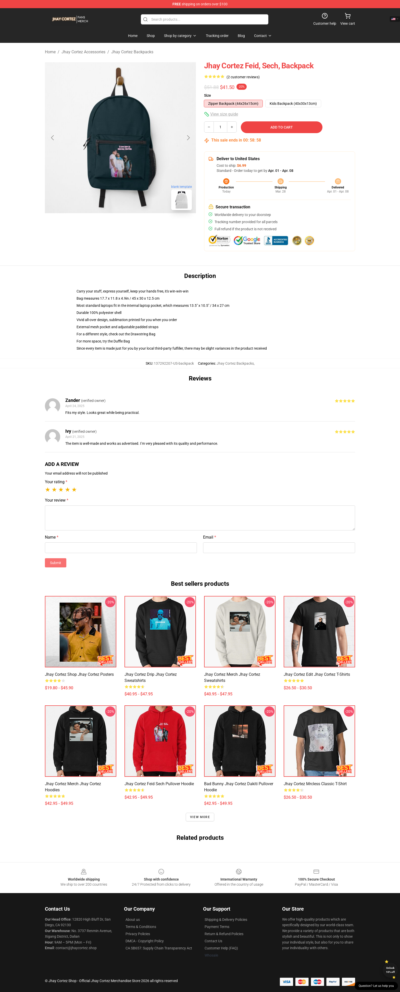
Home (50, 51)
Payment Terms (217, 927)
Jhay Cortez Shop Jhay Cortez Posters (79, 674)
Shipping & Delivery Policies (226, 920)
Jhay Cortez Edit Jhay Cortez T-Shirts (317, 674)
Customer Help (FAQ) (221, 948)
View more (200, 817)
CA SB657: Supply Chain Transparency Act (159, 948)
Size (207, 95)
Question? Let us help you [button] (376, 986)
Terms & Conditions (141, 927)
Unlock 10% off (390, 969)
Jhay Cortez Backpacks (132, 51)
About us (133, 920)
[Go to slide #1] (107, 225)
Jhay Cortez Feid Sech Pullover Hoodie (159, 783)
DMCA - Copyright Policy (145, 941)
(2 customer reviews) (243, 77)
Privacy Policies (138, 934)
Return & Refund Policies (224, 934)
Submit (55, 563)
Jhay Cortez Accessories (83, 51)
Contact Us (213, 941)
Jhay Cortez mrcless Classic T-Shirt (315, 783)
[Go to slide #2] (133, 225)
